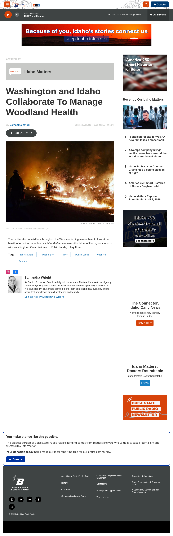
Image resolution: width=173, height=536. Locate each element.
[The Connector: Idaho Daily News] (145, 275)
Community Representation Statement (109, 476)
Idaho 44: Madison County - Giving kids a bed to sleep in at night (147, 169)
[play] (8, 14)
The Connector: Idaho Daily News (145, 305)
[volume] (16, 14)
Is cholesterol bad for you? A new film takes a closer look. (147, 138)
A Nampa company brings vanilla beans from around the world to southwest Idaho (148, 153)
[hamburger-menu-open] (7, 4)
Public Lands (82, 255)
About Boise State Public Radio (75, 476)
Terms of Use (103, 497)
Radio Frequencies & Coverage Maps (146, 483)
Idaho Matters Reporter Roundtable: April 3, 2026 (144, 198)
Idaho (65, 255)
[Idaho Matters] (15, 72)
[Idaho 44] (145, 228)
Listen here (145, 323)
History (64, 483)
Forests (23, 261)
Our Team (65, 489)
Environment (13, 58)
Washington (48, 255)
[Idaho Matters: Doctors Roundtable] (145, 347)
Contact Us (102, 484)
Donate (161, 4)
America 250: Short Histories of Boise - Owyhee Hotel (147, 185)
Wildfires (101, 255)
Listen (145, 383)
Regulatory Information (142, 476)
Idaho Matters (37, 72)
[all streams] (158, 15)
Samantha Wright (20, 125)
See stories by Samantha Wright (44, 296)
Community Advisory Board (73, 496)
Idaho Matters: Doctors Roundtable (145, 368)
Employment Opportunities (109, 490)
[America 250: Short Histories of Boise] (145, 73)
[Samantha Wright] (15, 284)
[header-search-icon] (146, 4)
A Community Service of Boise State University (145, 491)
